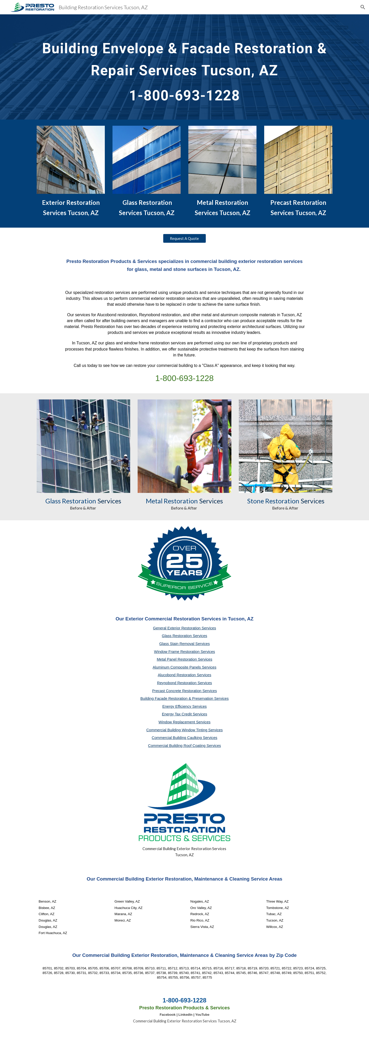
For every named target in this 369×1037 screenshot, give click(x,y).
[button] (363, 7)
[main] (184, 67)
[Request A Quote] (184, 238)
